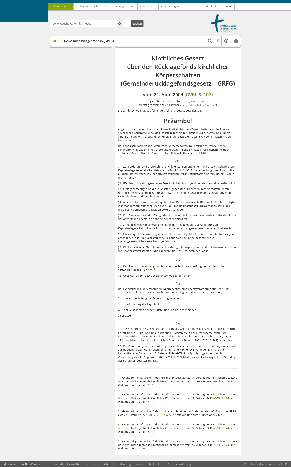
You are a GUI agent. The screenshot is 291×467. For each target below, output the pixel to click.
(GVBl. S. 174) (196, 101)
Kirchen (10, 464)
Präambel (59, 53)
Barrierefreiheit (144, 464)
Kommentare (148, 6)
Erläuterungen (170, 6)
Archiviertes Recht (87, 6)
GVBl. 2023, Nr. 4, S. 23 (202, 105)
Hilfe (161, 464)
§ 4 (61, 75)
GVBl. (132, 6)
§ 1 (61, 58)
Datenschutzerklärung (117, 464)
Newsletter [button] (74, 464)
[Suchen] (137, 23)
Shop (211, 6)
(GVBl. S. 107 (197, 94)
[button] (238, 6)
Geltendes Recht (61, 6)
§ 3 (61, 70)
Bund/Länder (31, 464)
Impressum (92, 464)
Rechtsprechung (113, 6)
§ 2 (61, 64)
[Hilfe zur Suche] (119, 23)
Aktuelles (226, 6)
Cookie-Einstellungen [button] (181, 464)
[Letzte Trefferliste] (126, 23)
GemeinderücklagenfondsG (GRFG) (83, 41)
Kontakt (58, 464)
